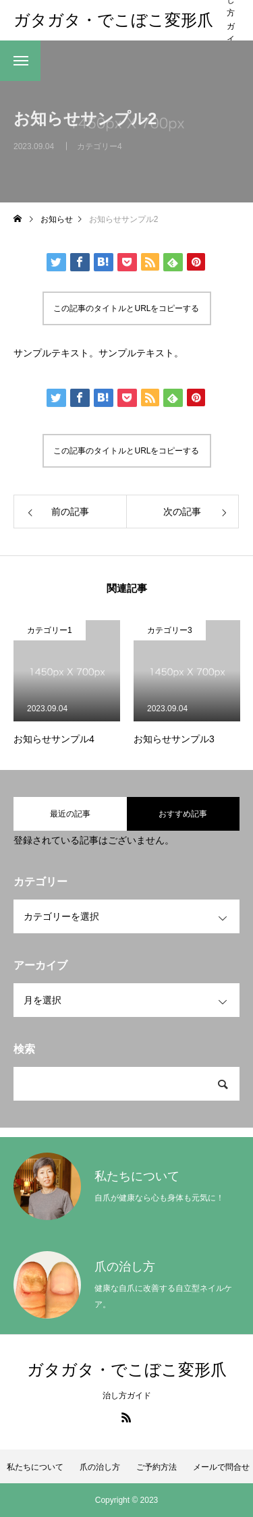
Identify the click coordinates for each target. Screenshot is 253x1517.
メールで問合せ (221, 1467)
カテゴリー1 (49, 630)
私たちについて (35, 1467)
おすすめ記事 (183, 814)
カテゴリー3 (169, 630)
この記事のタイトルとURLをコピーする (126, 308)
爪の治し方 (100, 1467)
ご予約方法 (156, 1467)
